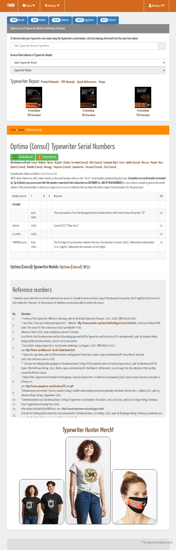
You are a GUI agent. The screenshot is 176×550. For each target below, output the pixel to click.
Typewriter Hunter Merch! (88, 430)
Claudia (66, 162)
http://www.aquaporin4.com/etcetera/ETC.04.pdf (49, 386)
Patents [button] (108, 20)
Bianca (50, 162)
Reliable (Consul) (34, 167)
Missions (52, 5)
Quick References (86, 82)
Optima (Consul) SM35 (75, 267)
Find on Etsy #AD (47, 157)
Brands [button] (17, 20)
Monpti (154, 162)
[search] (88, 63)
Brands (21, 130)
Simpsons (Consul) (62, 167)
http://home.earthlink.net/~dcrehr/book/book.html (50, 350)
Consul (34, 162)
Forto (121, 162)
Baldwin (42, 162)
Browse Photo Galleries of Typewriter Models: (31, 55)
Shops (102, 82)
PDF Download (34, 115)
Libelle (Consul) (133, 162)
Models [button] (38, 20)
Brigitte (58, 162)
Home (13, 130)
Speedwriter (78, 167)
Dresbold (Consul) (79, 162)
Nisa (161, 162)
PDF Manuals (68, 82)
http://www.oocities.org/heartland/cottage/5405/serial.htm (107, 323)
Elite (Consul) (96, 162)
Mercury (145, 162)
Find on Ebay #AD (23, 157)
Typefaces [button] (84, 20)
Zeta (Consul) (110, 167)
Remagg (48, 167)
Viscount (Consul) (94, 167)
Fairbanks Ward (110, 162)
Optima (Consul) (17, 167)
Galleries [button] (60, 20)
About (29, 5)
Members (157, 5)
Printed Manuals (50, 82)
